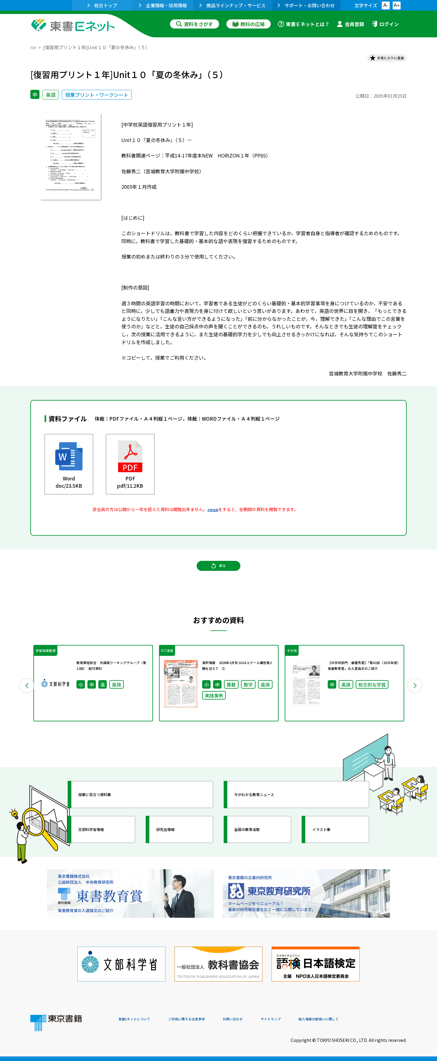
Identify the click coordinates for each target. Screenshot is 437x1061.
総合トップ (102, 5)
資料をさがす (194, 24)
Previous (21, 702)
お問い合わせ (268, 1019)
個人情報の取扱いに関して (377, 1019)
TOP (35, 47)
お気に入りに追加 (380, 60)
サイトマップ (315, 1019)
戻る (218, 578)
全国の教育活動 (258, 851)
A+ (397, 5)
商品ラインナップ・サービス (232, 5)
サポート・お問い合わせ (306, 5)
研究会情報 (175, 851)
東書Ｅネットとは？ (304, 24)
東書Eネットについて (141, 1019)
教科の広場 (248, 24)
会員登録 (350, 24)
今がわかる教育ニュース (269, 816)
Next (415, 702)
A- (385, 5)
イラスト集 (331, 851)
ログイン (385, 24)
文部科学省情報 (102, 851)
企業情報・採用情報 (163, 5)
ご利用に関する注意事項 (209, 1019)
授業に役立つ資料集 (108, 816)
